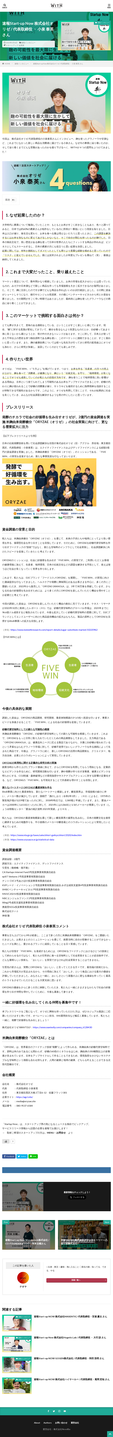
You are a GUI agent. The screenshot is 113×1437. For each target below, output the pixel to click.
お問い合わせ (61, 1422)
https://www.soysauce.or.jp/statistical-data (32, 839)
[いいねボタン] (6, 1141)
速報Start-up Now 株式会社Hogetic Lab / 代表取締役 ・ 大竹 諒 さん (70, 1337)
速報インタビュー (28, 43)
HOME (7, 64)
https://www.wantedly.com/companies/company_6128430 (62, 1027)
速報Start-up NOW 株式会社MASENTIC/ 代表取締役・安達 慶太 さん (70, 1316)
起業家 (21, 45)
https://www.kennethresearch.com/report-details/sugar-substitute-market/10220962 (54, 629)
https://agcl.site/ (24, 1097)
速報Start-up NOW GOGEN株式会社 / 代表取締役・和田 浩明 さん (69, 1358)
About (37, 1422)
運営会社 (75, 1422)
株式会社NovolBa (62, 1429)
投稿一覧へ (76, 1280)
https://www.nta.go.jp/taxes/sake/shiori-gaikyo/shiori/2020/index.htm (46, 835)
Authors (48, 1422)
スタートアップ (12, 45)
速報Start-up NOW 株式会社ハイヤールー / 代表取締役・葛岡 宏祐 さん (72, 1379)
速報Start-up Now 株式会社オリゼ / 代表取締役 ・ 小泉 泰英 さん (58, 64)
